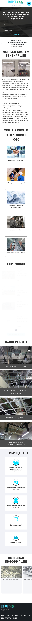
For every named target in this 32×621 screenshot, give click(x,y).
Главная (12, 40)
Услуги (20, 40)
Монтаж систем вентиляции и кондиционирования (17, 43)
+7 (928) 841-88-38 (15, 5)
